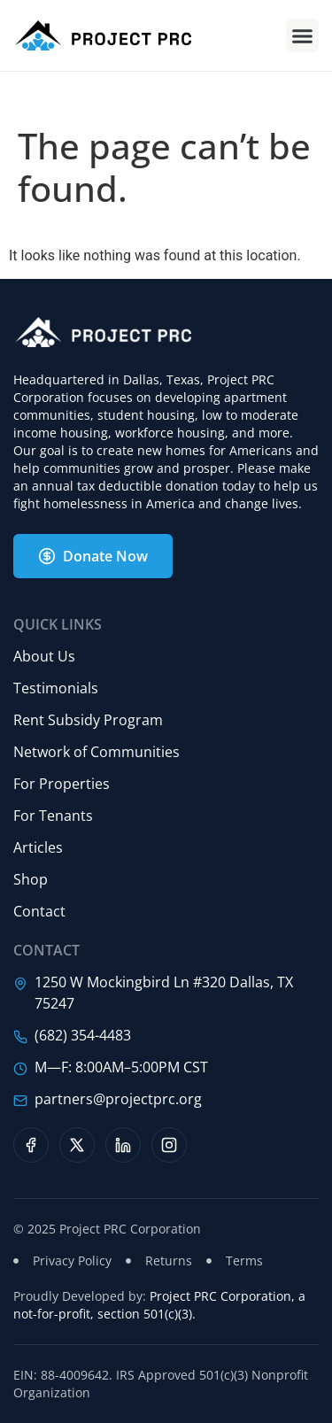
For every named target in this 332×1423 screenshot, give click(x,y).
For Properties (61, 783)
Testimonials (55, 688)
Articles (38, 847)
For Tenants (53, 815)
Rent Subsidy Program (88, 720)
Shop (30, 879)
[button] (303, 35)
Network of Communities (96, 752)
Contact (39, 911)
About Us (44, 656)
